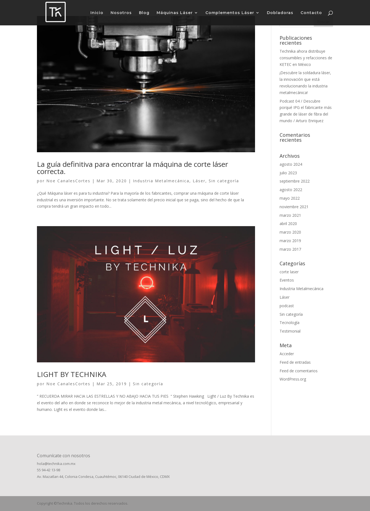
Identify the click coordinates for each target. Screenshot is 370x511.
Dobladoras (280, 13)
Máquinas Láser (175, 13)
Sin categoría (224, 180)
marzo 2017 (290, 249)
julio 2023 (288, 172)
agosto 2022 (291, 189)
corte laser (289, 271)
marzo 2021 (290, 215)
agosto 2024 (291, 164)
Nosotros (121, 13)
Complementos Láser (229, 13)
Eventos (287, 280)
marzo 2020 (290, 232)
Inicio (96, 13)
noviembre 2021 (294, 206)
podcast (287, 305)
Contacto (311, 13)
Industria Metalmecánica (161, 180)
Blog (144, 13)
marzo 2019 (290, 240)
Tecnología (289, 322)
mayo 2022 (290, 198)
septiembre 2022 (295, 181)
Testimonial (290, 331)
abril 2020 (288, 223)
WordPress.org (293, 379)
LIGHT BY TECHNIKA (71, 374)
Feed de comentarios (299, 370)
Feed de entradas (295, 362)
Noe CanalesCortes (68, 180)
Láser (199, 180)
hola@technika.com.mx (56, 463)
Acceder (287, 353)
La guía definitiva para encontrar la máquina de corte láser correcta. (132, 167)
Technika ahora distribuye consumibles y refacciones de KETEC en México (306, 58)
